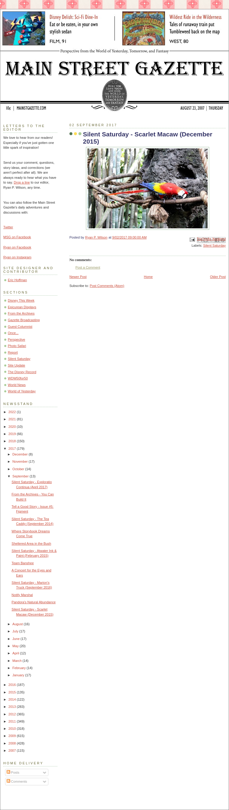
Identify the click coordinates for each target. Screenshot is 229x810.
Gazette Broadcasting (24, 320)
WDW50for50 (18, 378)
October (18, 469)
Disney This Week (21, 300)
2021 (12, 419)
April (16, 653)
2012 (12, 714)
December (20, 454)
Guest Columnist (20, 326)
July (15, 631)
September (20, 476)
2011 (12, 721)
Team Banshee (23, 563)
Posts (13, 772)
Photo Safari (17, 346)
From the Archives (21, 313)
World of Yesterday (22, 391)
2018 (12, 441)
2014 (12, 699)
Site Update (16, 365)
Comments (17, 781)
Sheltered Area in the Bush (31, 543)
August (17, 624)
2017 (12, 448)
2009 (12, 736)
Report (13, 352)
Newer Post (78, 277)
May (16, 646)
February (19, 668)
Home (148, 277)
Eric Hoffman (17, 280)
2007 (12, 750)
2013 (12, 706)
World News (17, 385)
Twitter (8, 227)
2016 (12, 685)
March (17, 660)
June (16, 639)
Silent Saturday (214, 245)
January (18, 675)
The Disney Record (22, 372)
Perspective (16, 339)
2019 (12, 434)
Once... (13, 333)
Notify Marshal (22, 595)
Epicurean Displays (22, 307)
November (20, 461)
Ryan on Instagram (17, 257)
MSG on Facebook (17, 237)
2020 (12, 426)
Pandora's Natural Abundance (34, 602)
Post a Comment (87, 267)
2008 (12, 743)
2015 (12, 692)
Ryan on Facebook (17, 247)
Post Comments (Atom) (107, 286)
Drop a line (22, 182)
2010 (12, 728)
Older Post (218, 277)
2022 (12, 412)
